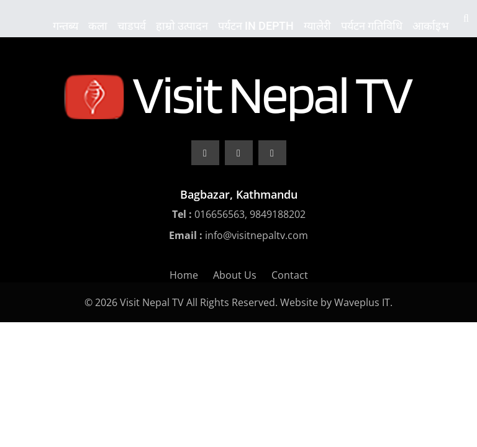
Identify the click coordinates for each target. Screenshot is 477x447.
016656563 (219, 214)
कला (97, 25)
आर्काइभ (430, 25)
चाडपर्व (131, 25)
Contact (289, 275)
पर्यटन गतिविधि (371, 25)
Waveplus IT (362, 302)
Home (184, 275)
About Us (235, 275)
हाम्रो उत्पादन (182, 25)
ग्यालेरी (317, 25)
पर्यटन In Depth (256, 25)
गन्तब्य (65, 25)
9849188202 (278, 214)
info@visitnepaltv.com (256, 235)
